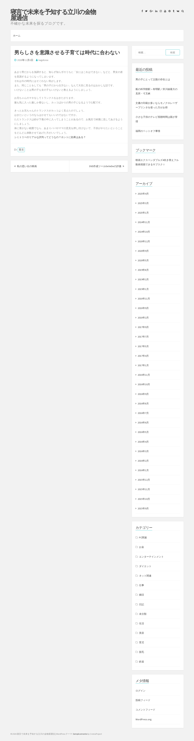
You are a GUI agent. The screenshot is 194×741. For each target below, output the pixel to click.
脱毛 (141, 652)
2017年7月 (143, 336)
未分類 (142, 613)
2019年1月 (143, 289)
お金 (141, 547)
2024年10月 (144, 231)
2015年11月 (144, 489)
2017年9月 (143, 327)
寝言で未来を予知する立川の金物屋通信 (53, 15)
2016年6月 (143, 422)
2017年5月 (143, 346)
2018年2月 (143, 317)
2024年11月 (144, 222)
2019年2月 (143, 279)
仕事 (141, 585)
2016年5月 (143, 432)
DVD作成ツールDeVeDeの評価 (106, 166)
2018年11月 (144, 298)
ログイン (140, 690)
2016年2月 (143, 460)
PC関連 (143, 537)
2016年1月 (143, 470)
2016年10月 (144, 384)
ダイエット (145, 566)
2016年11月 (144, 374)
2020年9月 (143, 250)
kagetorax (43, 60)
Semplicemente (80, 734)
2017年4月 (143, 355)
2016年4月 (143, 441)
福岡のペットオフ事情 (148, 131)
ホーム (16, 35)
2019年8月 (143, 269)
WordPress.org (144, 719)
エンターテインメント (151, 556)
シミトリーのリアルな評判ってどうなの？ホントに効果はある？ (50, 137)
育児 (21, 149)
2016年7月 (143, 413)
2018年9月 (143, 308)
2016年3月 (143, 451)
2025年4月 (143, 193)
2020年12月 (144, 241)
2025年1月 (143, 212)
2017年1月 (143, 365)
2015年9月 (143, 508)
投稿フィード (143, 700)
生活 (141, 623)
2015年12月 (144, 479)
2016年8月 (143, 403)
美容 (141, 632)
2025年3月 (143, 203)
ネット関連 (145, 575)
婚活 (141, 594)
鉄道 (141, 661)
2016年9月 (143, 394)
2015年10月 (144, 499)
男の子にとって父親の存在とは (153, 79)
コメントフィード (145, 709)
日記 (141, 604)
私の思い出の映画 (25, 166)
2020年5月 (143, 260)
